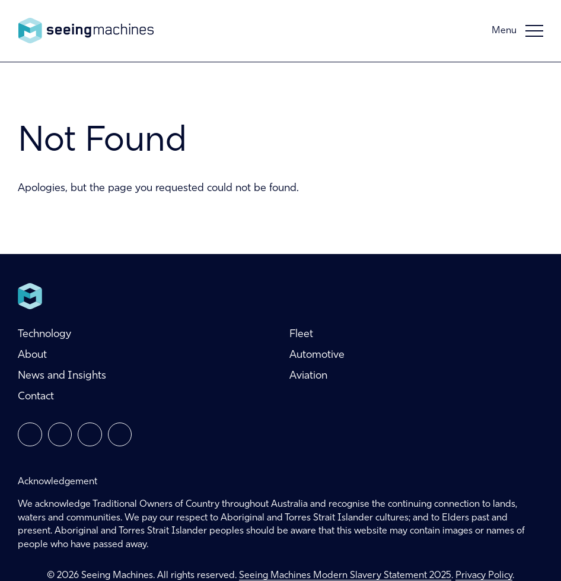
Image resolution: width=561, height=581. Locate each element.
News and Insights (62, 376)
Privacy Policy (483, 575)
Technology (44, 334)
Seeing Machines (86, 31)
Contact (36, 396)
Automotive (317, 355)
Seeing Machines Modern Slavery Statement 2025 (345, 575)
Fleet (301, 334)
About (32, 355)
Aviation (308, 376)
